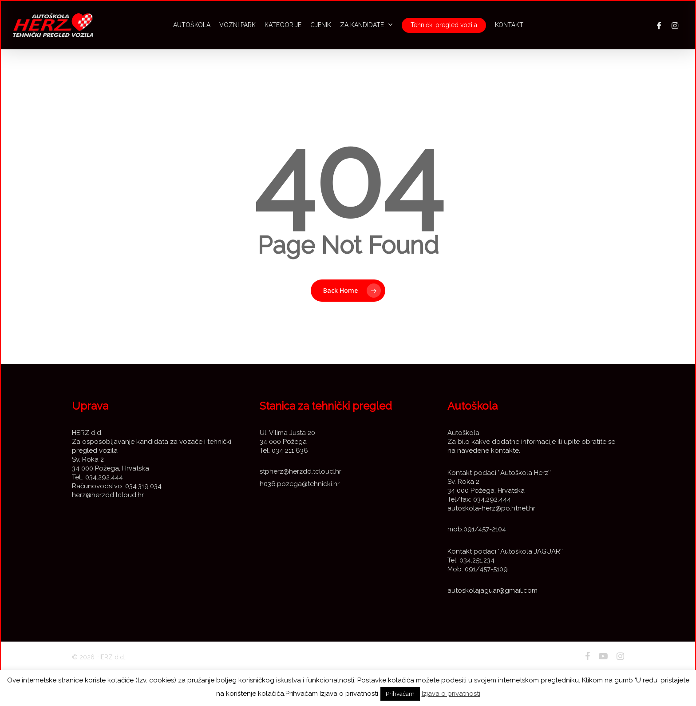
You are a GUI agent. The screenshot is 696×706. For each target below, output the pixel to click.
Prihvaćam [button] (400, 693)
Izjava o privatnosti (451, 694)
